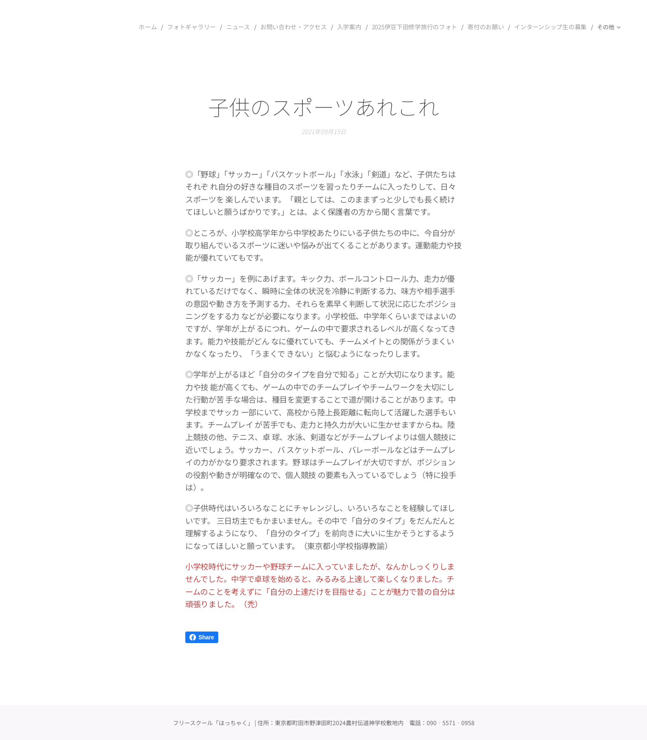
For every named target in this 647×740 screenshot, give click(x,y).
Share (201, 637)
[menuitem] (166, 26)
